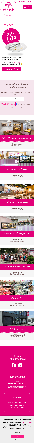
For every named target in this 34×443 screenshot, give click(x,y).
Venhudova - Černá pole (17, 233)
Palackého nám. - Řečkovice (17, 138)
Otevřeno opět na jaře (17, 273)
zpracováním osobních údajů (14, 107)
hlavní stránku (17, 62)
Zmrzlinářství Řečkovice (17, 266)
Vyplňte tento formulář (16, 407)
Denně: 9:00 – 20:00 (17, 209)
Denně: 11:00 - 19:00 (17, 304)
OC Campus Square (17, 202)
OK (17, 436)
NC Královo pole (17, 169)
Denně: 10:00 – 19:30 (17, 144)
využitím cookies (27, 422)
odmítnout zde (22, 440)
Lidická (17, 297)
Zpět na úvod (9, 69)
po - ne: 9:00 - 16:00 (16, 335)
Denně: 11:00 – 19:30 (17, 240)
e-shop (23, 387)
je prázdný (26, 1)
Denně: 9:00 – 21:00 (17, 176)
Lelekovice (17, 329)
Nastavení (17, 432)
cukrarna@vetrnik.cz (17, 383)
